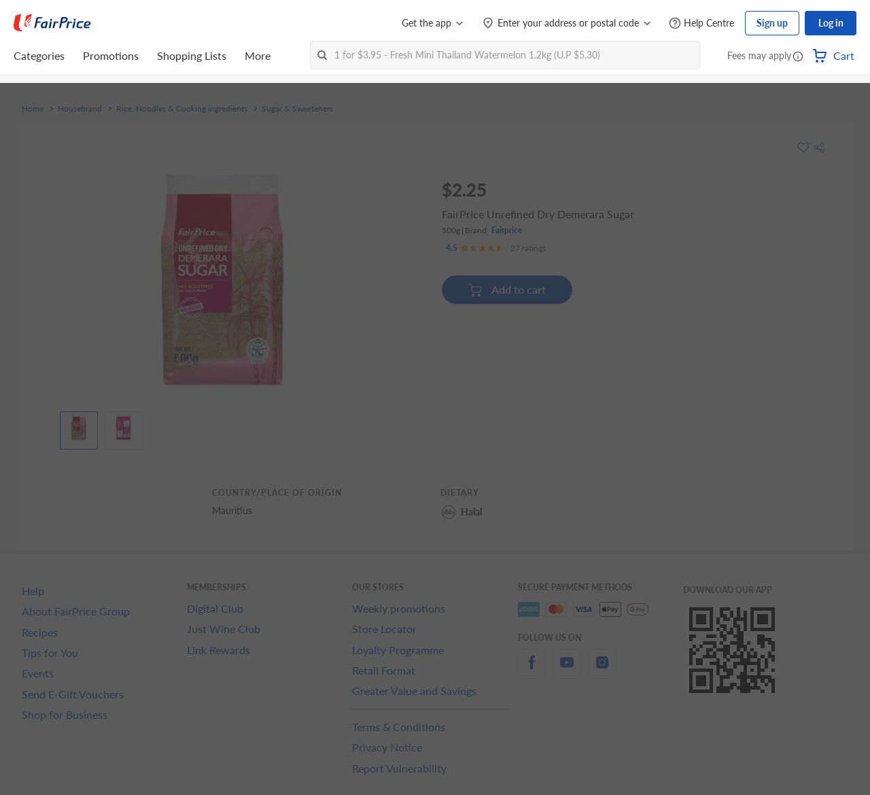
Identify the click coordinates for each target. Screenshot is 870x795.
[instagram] (602, 670)
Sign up (772, 23)
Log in (830, 23)
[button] (798, 57)
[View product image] (78, 427)
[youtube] (566, 670)
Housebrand (80, 109)
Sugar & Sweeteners (297, 109)
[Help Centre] (701, 23)
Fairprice (506, 230)
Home (33, 109)
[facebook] (531, 670)
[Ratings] (496, 248)
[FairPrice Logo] (52, 23)
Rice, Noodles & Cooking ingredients (181, 109)
